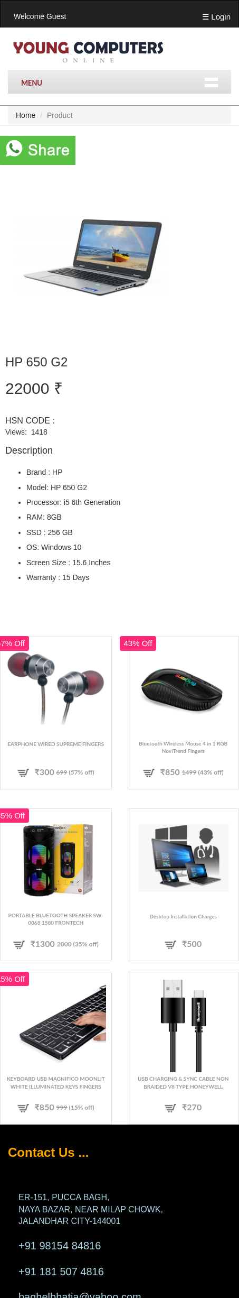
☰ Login (216, 16)
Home (25, 115)
